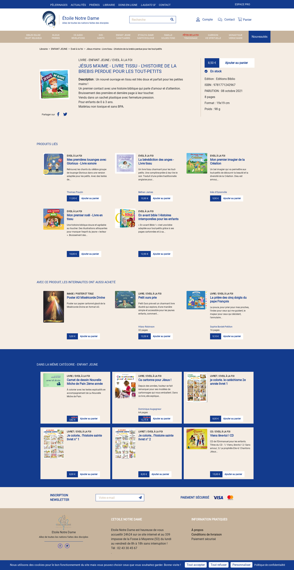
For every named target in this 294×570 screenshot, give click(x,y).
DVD (101, 35)
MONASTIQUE (235, 35)
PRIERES (56, 38)
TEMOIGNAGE (190, 38)
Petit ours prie (147, 297)
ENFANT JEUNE (123, 35)
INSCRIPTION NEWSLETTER (59, 497)
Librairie (109, 4)
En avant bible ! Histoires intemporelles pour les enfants (158, 217)
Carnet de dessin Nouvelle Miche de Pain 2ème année (85, 382)
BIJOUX (55, 35)
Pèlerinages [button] (58, 4)
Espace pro (242, 4)
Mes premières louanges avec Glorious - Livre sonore (86, 161)
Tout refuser (219, 565)
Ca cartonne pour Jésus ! (154, 380)
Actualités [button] (78, 4)
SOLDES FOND (168, 38)
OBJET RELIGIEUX (33, 38)
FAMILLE (168, 35)
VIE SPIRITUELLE (213, 38)
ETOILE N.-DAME (146, 35)
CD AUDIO (78, 35)
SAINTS (100, 38)
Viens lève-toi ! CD (222, 435)
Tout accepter (196, 565)
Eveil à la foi (77, 49)
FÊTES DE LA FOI (191, 35)
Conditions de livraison (206, 534)
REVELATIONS (78, 38)
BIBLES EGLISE (33, 35)
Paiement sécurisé (203, 539)
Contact (165, 4)
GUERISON (213, 35)
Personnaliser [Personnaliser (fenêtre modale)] (241, 565)
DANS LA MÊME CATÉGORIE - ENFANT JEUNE (67, 364)
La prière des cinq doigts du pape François (228, 299)
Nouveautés (259, 36)
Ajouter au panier (236, 63)
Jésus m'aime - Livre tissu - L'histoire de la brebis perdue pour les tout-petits (124, 49)
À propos (197, 530)
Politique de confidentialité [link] (269, 564)
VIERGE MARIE (235, 38)
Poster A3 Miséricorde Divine (86, 297)
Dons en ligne (127, 4)
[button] (42, 84)
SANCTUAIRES (123, 38)
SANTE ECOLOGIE (145, 38)
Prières (94, 4)
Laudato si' (148, 4)
